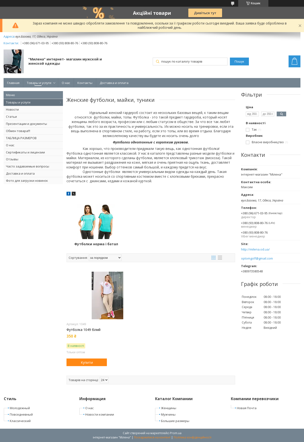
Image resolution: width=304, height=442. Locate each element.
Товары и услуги (39, 83)
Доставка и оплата (114, 83)
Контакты (84, 83)
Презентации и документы (26, 124)
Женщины (168, 408)
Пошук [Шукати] (239, 61)
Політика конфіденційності (192, 437)
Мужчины (168, 414)
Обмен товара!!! (18, 131)
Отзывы (12, 159)
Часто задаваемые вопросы (27, 166)
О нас (66, 83)
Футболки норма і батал (94, 244)
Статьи (11, 116)
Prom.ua (175, 433)
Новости (12, 109)
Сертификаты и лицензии (25, 152)
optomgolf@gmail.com (257, 258)
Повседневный (21, 414)
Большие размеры (175, 421)
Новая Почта (246, 408)
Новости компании (99, 414)
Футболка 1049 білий (83, 330)
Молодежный (20, 408)
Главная (13, 83)
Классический (20, 421)
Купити (87, 362)
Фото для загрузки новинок (27, 180)
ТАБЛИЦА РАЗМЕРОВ (21, 138)
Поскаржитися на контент (152, 437)
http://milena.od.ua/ (255, 249)
